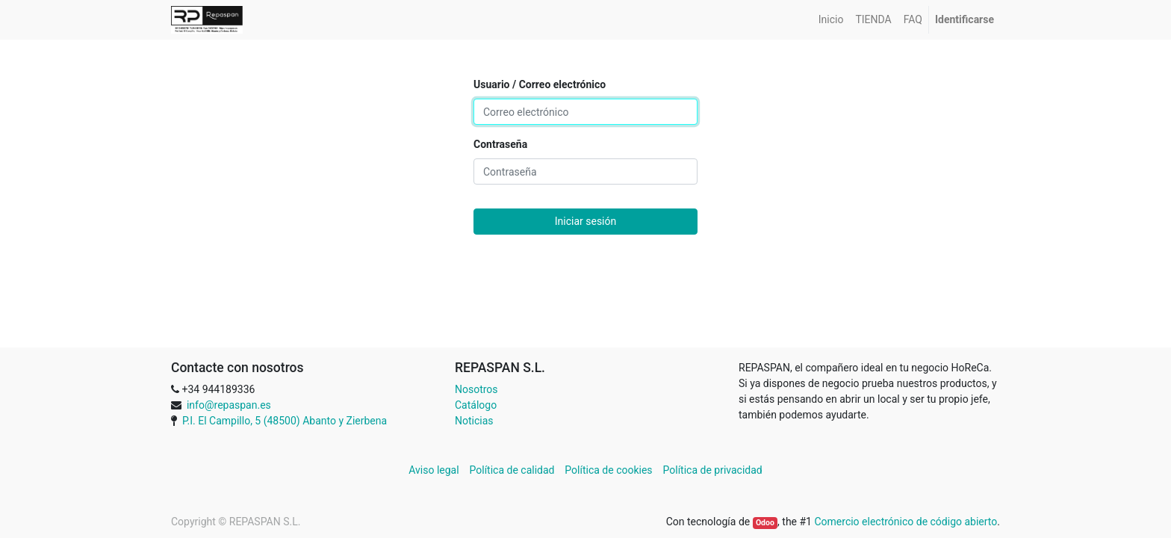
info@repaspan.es (229, 405)
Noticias (474, 421)
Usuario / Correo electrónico (539, 84)
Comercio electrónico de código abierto (905, 522)
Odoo (765, 523)
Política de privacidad (712, 470)
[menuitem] (831, 20)
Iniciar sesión (586, 221)
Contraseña (500, 144)
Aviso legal (435, 470)
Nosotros (476, 389)
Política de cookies (608, 470)
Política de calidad (512, 470)
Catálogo (476, 405)
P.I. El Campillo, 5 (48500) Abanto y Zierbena (284, 421)
